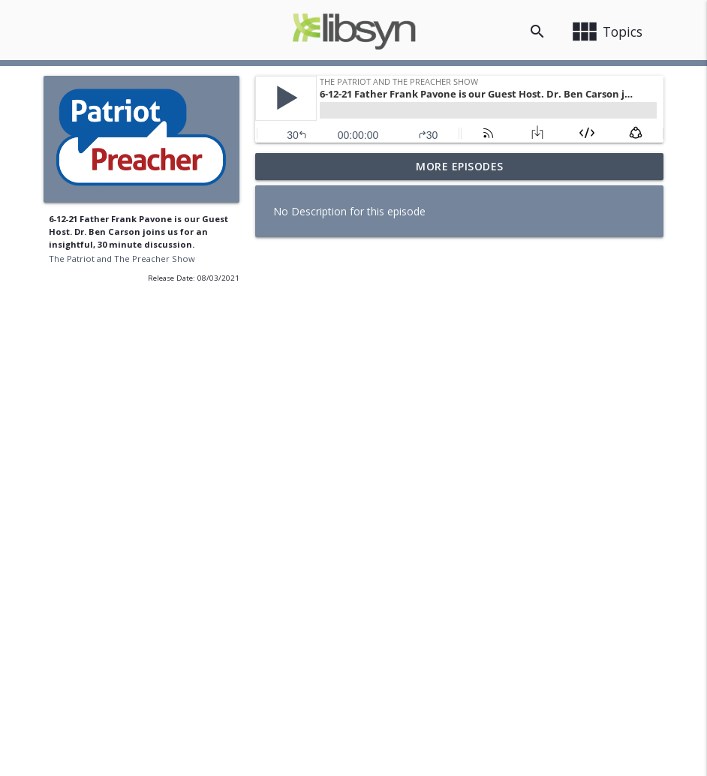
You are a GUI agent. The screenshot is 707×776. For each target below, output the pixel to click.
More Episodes (460, 166)
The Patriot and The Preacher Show (122, 258)
